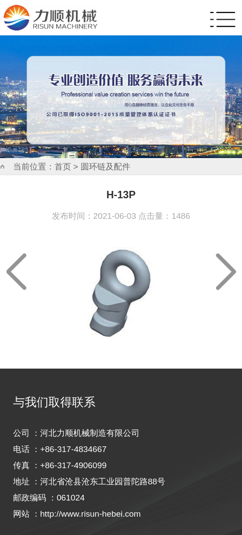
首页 (63, 166)
